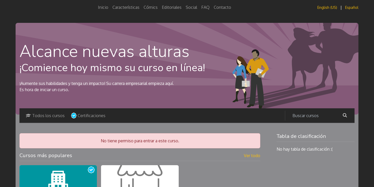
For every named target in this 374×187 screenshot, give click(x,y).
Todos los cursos (45, 115)
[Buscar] (344, 116)
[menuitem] (103, 7)
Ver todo (252, 155)
